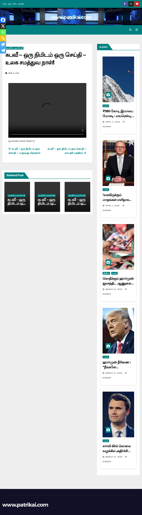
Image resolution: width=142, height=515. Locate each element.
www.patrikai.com (71, 17)
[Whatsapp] (3, 32)
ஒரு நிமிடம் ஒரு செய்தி (14, 48)
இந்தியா (106, 273)
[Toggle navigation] (137, 29)
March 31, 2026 (114, 289)
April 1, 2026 (113, 206)
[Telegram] (3, 50)
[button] (130, 29)
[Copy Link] (3, 38)
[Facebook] (3, 20)
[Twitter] (3, 44)
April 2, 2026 (113, 122)
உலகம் (105, 106)
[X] (3, 26)
